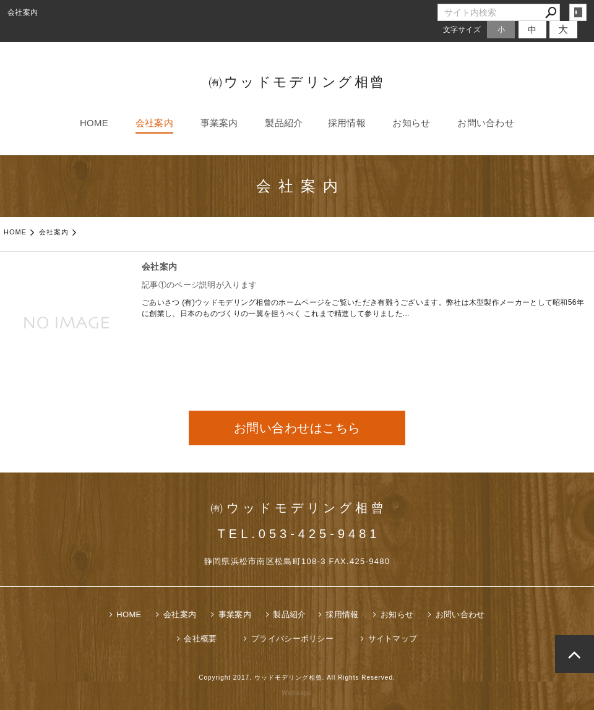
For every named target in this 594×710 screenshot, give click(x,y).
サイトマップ (393, 638)
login (578, 12)
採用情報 (347, 123)
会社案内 (154, 123)
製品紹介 (284, 123)
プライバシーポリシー (292, 638)
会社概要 (200, 638)
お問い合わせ (485, 123)
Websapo (297, 693)
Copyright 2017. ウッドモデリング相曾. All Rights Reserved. (297, 677)
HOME (94, 123)
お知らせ (411, 123)
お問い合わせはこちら (297, 428)
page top (574, 654)
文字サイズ (462, 29)
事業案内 (219, 123)
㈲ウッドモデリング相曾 (297, 82)
